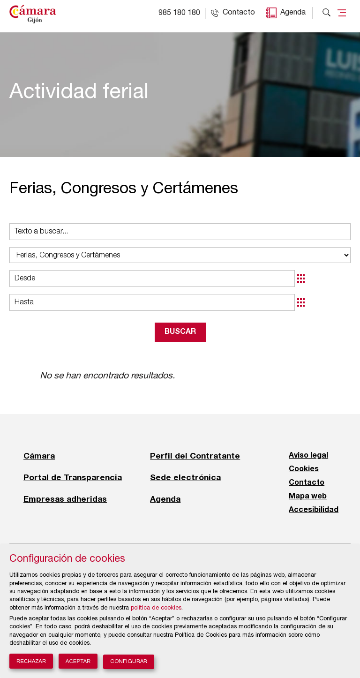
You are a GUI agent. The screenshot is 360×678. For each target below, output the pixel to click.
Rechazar (31, 661)
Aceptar (78, 661)
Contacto (306, 483)
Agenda (293, 13)
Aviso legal (308, 455)
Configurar (128, 661)
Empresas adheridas (65, 499)
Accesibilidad (313, 510)
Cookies (304, 469)
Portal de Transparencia (72, 477)
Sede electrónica (185, 477)
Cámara (39, 456)
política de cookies (156, 608)
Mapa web (308, 496)
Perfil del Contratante (195, 456)
